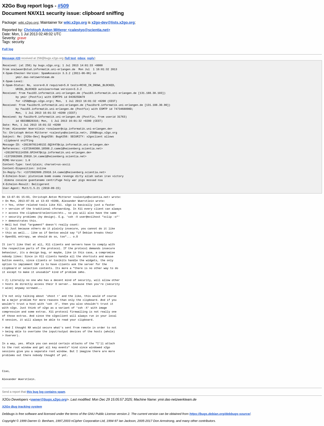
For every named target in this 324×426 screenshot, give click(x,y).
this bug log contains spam (46, 391)
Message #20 (11, 58)
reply (90, 58)
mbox (81, 58)
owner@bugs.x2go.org (49, 399)
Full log (7, 49)
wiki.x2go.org (28, 23)
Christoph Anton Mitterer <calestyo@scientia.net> (67, 30)
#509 (63, 5)
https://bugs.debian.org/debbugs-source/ (219, 413)
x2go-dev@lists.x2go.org (113, 22)
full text (70, 58)
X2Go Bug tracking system (22, 406)
